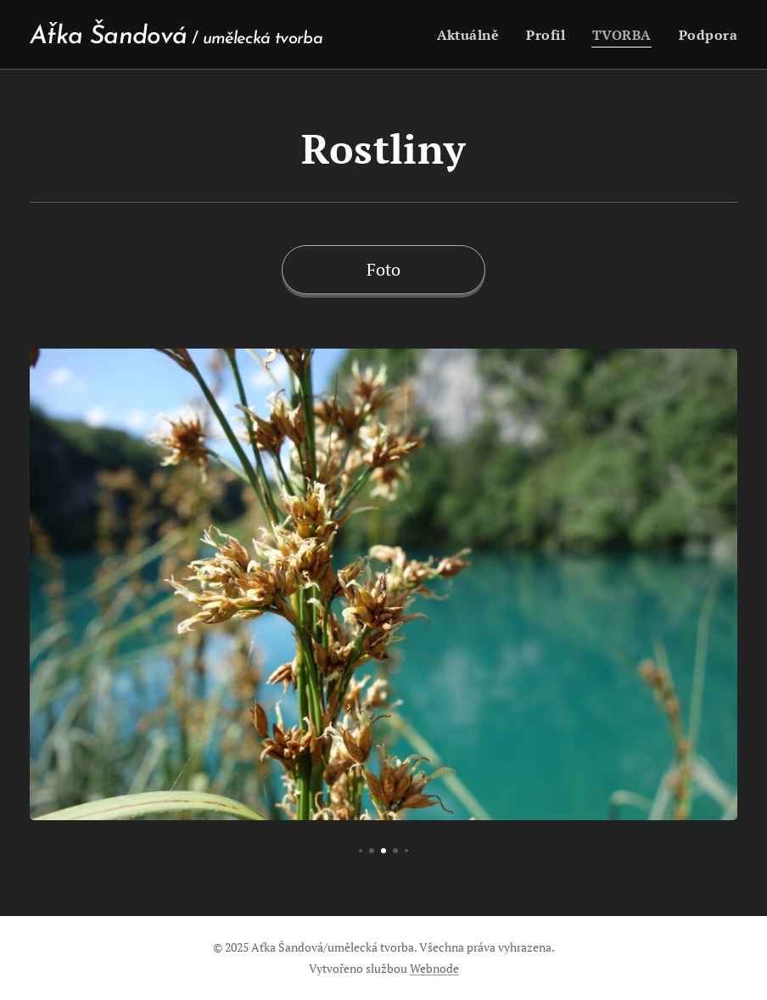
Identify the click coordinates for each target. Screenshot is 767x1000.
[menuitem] (476, 35)
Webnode (434, 968)
